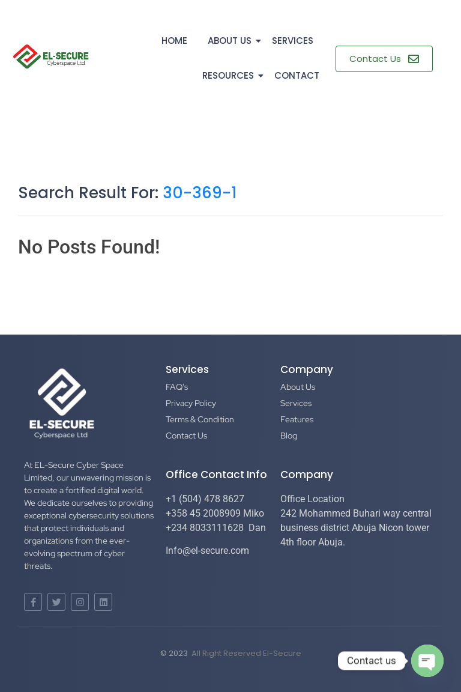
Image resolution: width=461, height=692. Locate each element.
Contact (296, 75)
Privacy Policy (191, 403)
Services (292, 40)
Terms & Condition (200, 419)
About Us (232, 40)
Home (174, 40)
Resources (230, 75)
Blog (288, 435)
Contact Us (186, 435)
